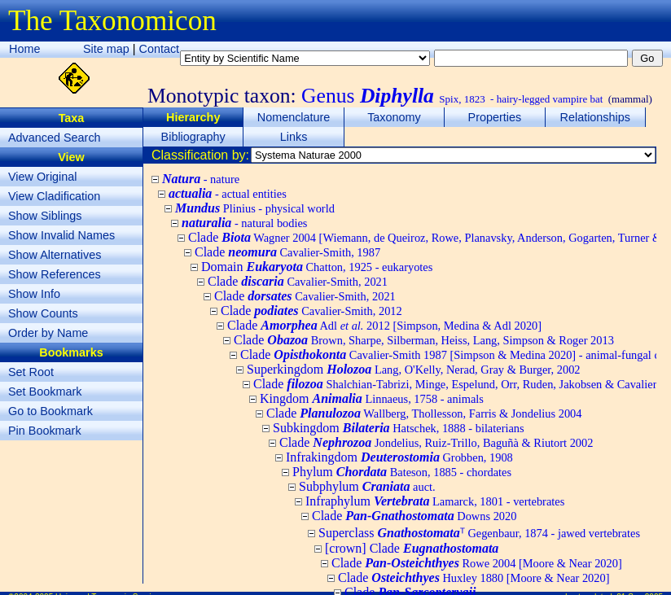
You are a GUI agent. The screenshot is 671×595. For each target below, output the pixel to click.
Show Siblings (44, 215)
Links (294, 136)
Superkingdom (414, 369)
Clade (287, 252)
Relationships (595, 117)
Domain (316, 266)
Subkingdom (398, 428)
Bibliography (193, 136)
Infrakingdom (399, 457)
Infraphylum (434, 501)
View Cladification (54, 196)
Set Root (31, 371)
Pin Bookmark (44, 430)
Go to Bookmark (50, 411)
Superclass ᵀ (479, 533)
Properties (495, 117)
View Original (42, 176)
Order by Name (48, 332)
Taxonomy (394, 117)
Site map (106, 48)
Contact (159, 48)
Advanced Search (54, 137)
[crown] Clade (411, 548)
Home (24, 48)
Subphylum (367, 486)
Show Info (34, 293)
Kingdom (372, 398)
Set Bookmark (44, 391)
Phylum (401, 472)
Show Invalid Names (61, 235)
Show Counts (43, 313)
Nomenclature (294, 117)
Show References (54, 274)
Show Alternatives (54, 254)
